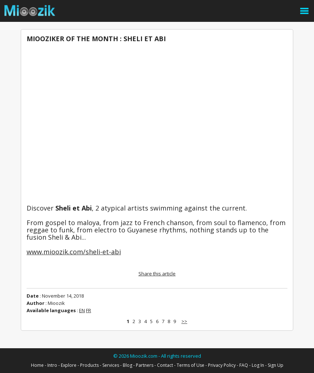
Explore (68, 365)
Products (89, 365)
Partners (144, 365)
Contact (165, 365)
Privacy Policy (222, 365)
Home (37, 365)
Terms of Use (190, 365)
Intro (52, 365)
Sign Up (275, 365)
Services (110, 365)
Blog (127, 365)
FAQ (243, 365)
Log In (258, 365)
